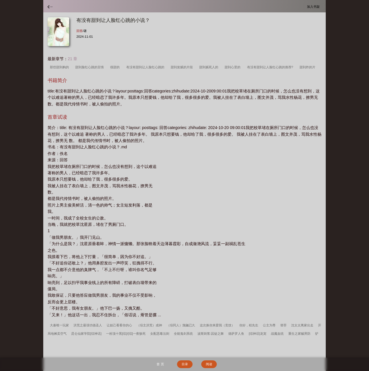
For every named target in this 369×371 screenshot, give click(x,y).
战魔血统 (277, 333)
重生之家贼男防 (299, 333)
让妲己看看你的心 (119, 325)
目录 (185, 364)
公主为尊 (269, 325)
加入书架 (314, 6)
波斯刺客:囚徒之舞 (210, 333)
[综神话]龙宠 (257, 333)
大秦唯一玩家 (59, 325)
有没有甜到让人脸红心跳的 (146, 67)
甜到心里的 (233, 67)
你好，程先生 (248, 325)
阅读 (209, 364)
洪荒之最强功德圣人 (88, 325)
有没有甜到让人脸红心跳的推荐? (271, 67)
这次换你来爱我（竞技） (217, 325)
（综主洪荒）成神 (149, 325)
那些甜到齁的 (60, 67)
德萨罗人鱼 (236, 333)
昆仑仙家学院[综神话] (86, 333)
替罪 (283, 325)
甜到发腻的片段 (183, 67)
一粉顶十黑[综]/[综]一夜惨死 (126, 333)
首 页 (160, 364)
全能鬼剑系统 (183, 333)
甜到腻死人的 (209, 67)
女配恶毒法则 (159, 333)
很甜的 (115, 67)
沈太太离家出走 (302, 325)
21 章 (72, 58)
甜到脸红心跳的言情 (90, 67)
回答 (79, 31)
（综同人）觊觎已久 (181, 325)
